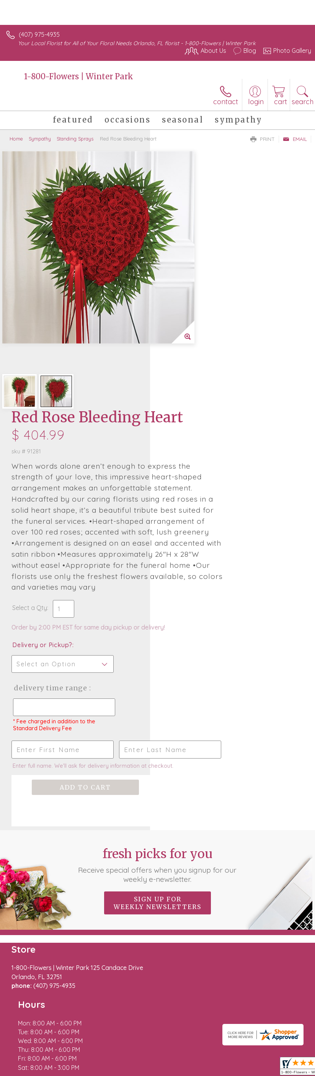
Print (262, 139)
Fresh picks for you (157, 712)
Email (295, 139)
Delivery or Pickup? (192, 463)
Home (16, 139)
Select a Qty (179, 418)
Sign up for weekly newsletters (157, 750)
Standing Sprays (75, 139)
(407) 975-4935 (39, 34)
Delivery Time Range (187, 514)
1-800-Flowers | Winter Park (78, 76)
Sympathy (40, 139)
